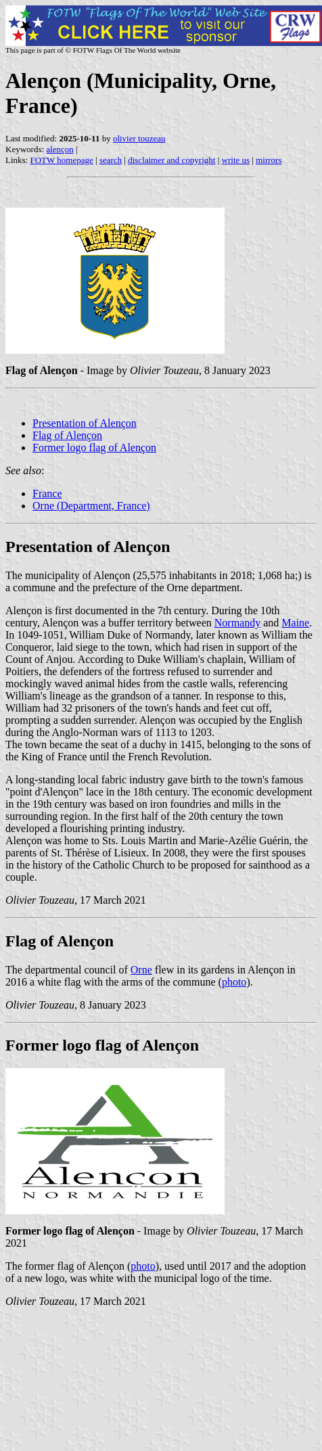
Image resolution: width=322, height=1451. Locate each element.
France (47, 493)
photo (234, 982)
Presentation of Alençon (84, 423)
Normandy (237, 622)
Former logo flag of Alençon (94, 447)
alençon (59, 149)
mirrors (268, 160)
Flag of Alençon (67, 435)
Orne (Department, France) (91, 505)
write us (236, 160)
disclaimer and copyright (171, 160)
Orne (141, 969)
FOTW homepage (61, 160)
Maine (295, 622)
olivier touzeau (139, 138)
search (110, 160)
